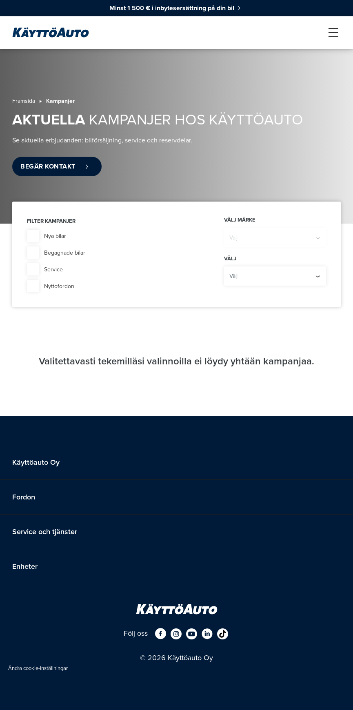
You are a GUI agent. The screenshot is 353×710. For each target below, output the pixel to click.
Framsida (23, 101)
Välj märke (239, 220)
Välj (230, 258)
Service (53, 269)
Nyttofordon (59, 286)
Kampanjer (60, 101)
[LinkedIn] (207, 633)
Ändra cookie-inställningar (38, 668)
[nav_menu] (333, 32)
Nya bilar (55, 236)
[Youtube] (191, 633)
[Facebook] (160, 633)
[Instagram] (176, 633)
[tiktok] (222, 633)
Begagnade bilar (64, 252)
